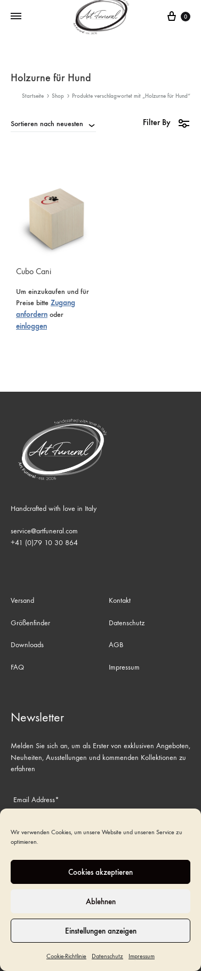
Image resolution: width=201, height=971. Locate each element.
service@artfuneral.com (44, 530)
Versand (22, 600)
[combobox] (53, 123)
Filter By (166, 122)
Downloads (27, 644)
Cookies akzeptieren (100, 872)
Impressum (141, 956)
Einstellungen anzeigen (100, 931)
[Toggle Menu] (16, 16)
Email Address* (36, 799)
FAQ (17, 667)
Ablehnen (101, 901)
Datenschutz (107, 956)
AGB (116, 644)
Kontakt (120, 600)
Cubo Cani (33, 271)
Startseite (33, 95)
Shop (58, 95)
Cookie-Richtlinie (66, 956)
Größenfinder (30, 622)
